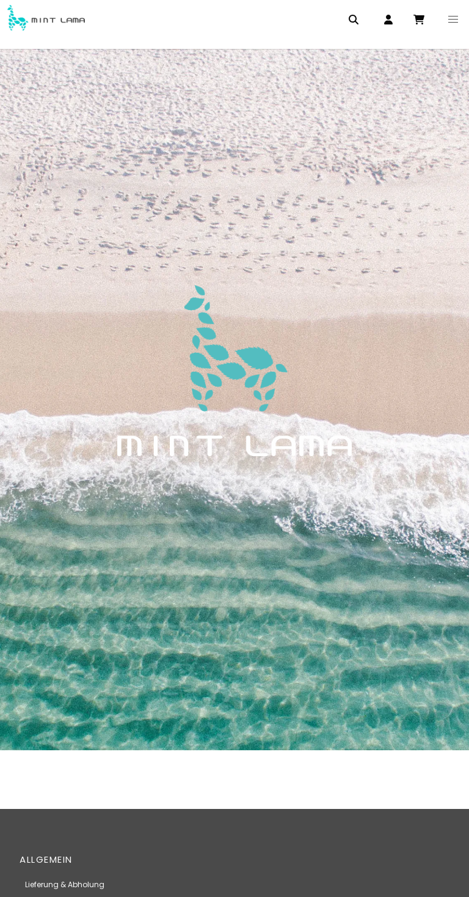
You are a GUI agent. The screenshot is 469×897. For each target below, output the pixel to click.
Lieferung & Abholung (64, 884)
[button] (453, 19)
